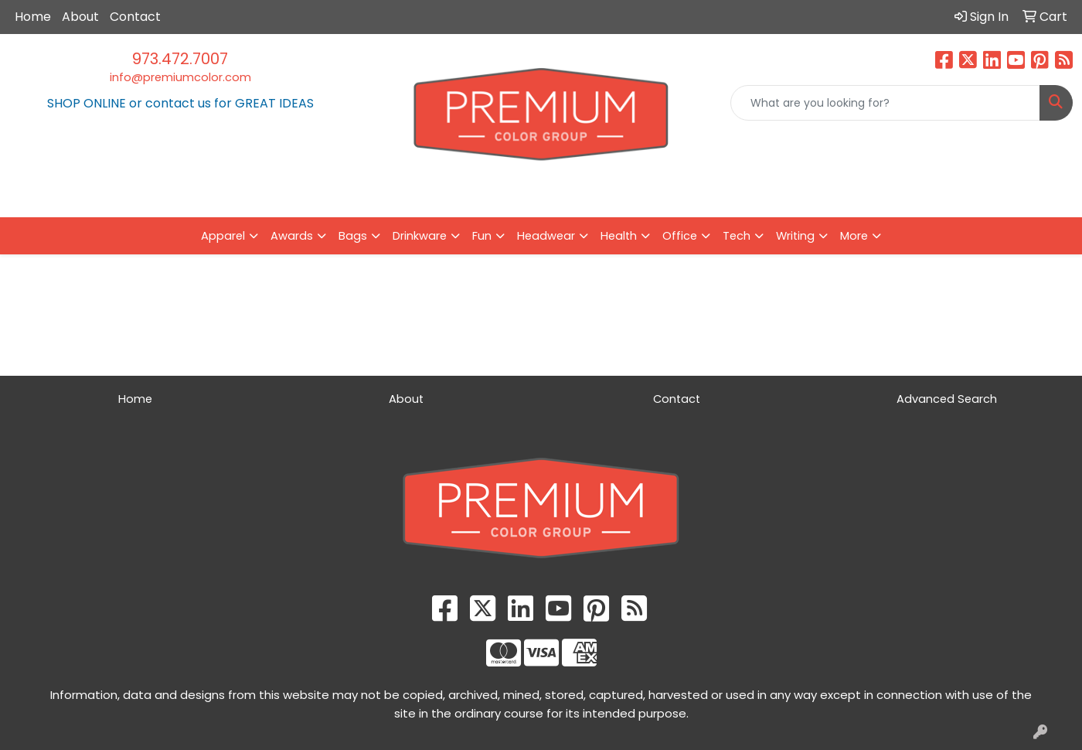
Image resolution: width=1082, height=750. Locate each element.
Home (33, 17)
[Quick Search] (885, 103)
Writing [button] (795, 236)
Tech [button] (736, 236)
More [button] (854, 236)
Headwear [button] (546, 236)
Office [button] (679, 236)
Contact (135, 17)
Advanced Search (947, 399)
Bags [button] (353, 236)
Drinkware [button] (420, 236)
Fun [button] (482, 236)
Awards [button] (291, 236)
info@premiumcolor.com (180, 77)
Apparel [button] (223, 236)
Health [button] (619, 236)
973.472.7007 (180, 59)
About (80, 17)
